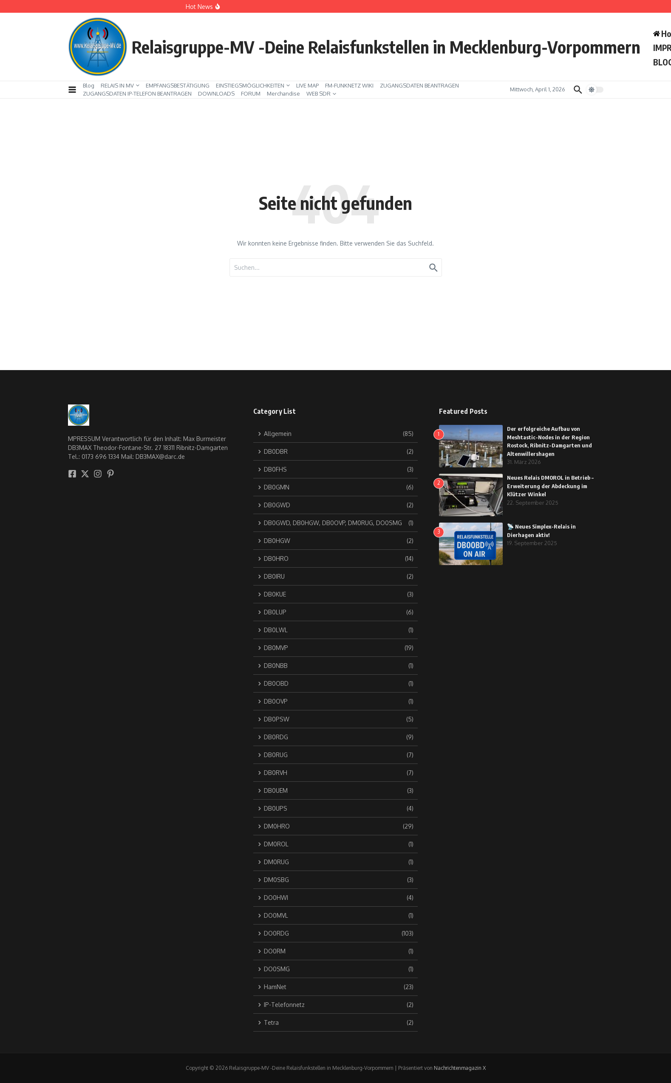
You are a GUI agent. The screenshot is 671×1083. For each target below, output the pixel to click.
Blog (88, 85)
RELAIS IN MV (120, 85)
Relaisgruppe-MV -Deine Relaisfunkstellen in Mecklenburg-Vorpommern (386, 46)
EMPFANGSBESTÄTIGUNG (178, 85)
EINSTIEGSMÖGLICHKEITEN (253, 85)
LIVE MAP (307, 85)
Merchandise (283, 93)
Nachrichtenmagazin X (460, 1068)
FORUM (250, 93)
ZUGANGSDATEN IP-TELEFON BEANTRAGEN (137, 93)
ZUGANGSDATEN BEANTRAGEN (419, 85)
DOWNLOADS (216, 93)
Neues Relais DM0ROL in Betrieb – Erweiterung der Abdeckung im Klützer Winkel (550, 486)
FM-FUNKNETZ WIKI (349, 85)
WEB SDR (321, 93)
